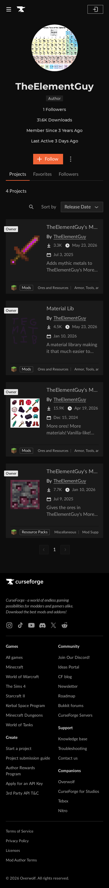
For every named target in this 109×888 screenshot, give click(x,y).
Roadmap (66, 696)
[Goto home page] (21, 9)
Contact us (68, 758)
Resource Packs (35, 532)
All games (14, 658)
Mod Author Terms (21, 860)
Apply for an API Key (24, 784)
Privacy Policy (17, 841)
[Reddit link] (64, 625)
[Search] (31, 207)
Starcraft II (15, 696)
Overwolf (66, 782)
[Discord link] (42, 625)
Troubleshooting (72, 749)
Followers (68, 174)
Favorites (42, 174)
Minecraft (14, 667)
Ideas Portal (68, 667)
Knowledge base (72, 739)
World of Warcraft (22, 677)
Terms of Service (19, 831)
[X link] (53, 625)
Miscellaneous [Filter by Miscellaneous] (65, 532)
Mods (26, 288)
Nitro (62, 811)
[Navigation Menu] (9, 9)
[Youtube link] (31, 625)
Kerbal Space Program (25, 706)
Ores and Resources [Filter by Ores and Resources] (53, 288)
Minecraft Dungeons (24, 715)
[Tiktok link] (20, 625)
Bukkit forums (70, 706)
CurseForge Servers (75, 715)
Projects (17, 174)
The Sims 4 (16, 687)
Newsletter (68, 687)
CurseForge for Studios (78, 792)
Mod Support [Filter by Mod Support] (92, 532)
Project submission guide (28, 758)
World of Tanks (19, 725)
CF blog (65, 677)
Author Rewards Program (20, 771)
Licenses (13, 851)
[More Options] (70, 159)
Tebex (63, 801)
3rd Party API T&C (22, 793)
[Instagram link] (9, 625)
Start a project (18, 749)
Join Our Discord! (74, 658)
